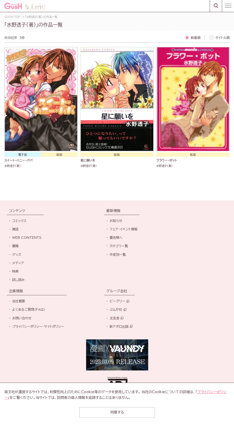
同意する (117, 412)
